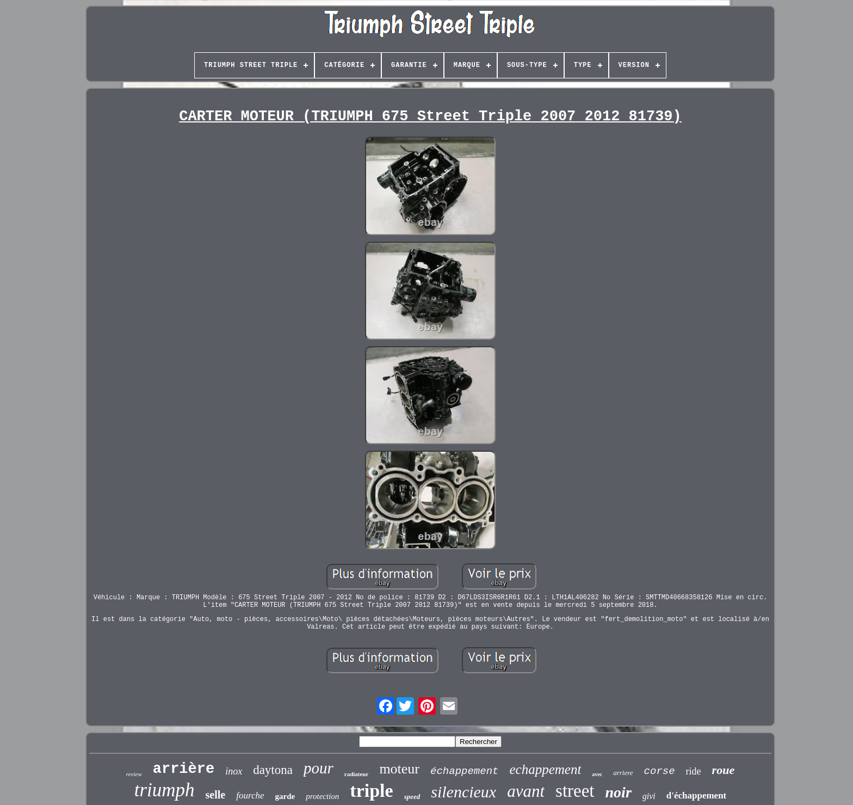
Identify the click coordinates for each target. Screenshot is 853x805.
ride (693, 771)
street (574, 791)
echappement (545, 769)
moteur (399, 769)
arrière (183, 769)
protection (322, 796)
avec (597, 774)
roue (723, 770)
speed (412, 796)
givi (649, 796)
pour (318, 768)
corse (659, 771)
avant (526, 791)
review (134, 774)
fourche (250, 795)
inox (233, 771)
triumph (164, 790)
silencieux (463, 792)
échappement (464, 771)
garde (285, 796)
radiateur (356, 774)
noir (618, 792)
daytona (273, 770)
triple (371, 791)
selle (216, 795)
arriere (623, 773)
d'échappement (696, 795)
